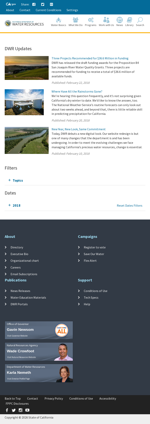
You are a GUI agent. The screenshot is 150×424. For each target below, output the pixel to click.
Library (129, 22)
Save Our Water (94, 254)
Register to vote (95, 247)
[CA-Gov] (11, 4)
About (10, 10)
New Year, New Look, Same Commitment (79, 129)
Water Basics (58, 22)
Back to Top (13, 398)
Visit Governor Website (17, 335)
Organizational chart (25, 260)
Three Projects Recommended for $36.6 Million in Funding (90, 58)
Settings (72, 10)
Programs (90, 22)
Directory (17, 247)
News (119, 22)
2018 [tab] (17, 205)
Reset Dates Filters (129, 205)
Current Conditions (48, 10)
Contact (25, 10)
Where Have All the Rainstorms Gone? (77, 91)
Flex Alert (90, 260)
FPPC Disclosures (17, 403)
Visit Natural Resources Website (21, 357)
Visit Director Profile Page (18, 378)
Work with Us (106, 22)
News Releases (20, 291)
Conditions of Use (95, 291)
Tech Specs (91, 297)
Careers (16, 267)
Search (140, 22)
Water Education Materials (28, 297)
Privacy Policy (54, 398)
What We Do (76, 22)
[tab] (75, 180)
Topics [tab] (18, 180)
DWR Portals (19, 304)
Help (87, 304)
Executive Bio (19, 254)
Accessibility (107, 398)
